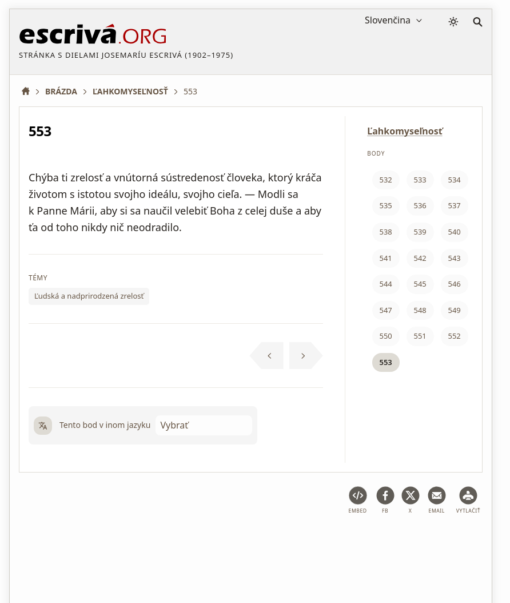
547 (385, 310)
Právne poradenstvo (110, 540)
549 (454, 310)
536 (419, 205)
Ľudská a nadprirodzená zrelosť (89, 296)
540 (454, 232)
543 (454, 258)
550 (385, 336)
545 (419, 284)
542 (419, 258)
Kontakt (170, 559)
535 (385, 205)
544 (385, 284)
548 (419, 310)
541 (385, 258)
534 (454, 179)
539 (419, 232)
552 (454, 336)
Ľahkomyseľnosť (404, 131)
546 (454, 284)
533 (419, 179)
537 (454, 205)
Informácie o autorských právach (80, 559)
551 (419, 336)
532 (385, 179)
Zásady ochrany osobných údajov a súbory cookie (253, 540)
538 (385, 232)
